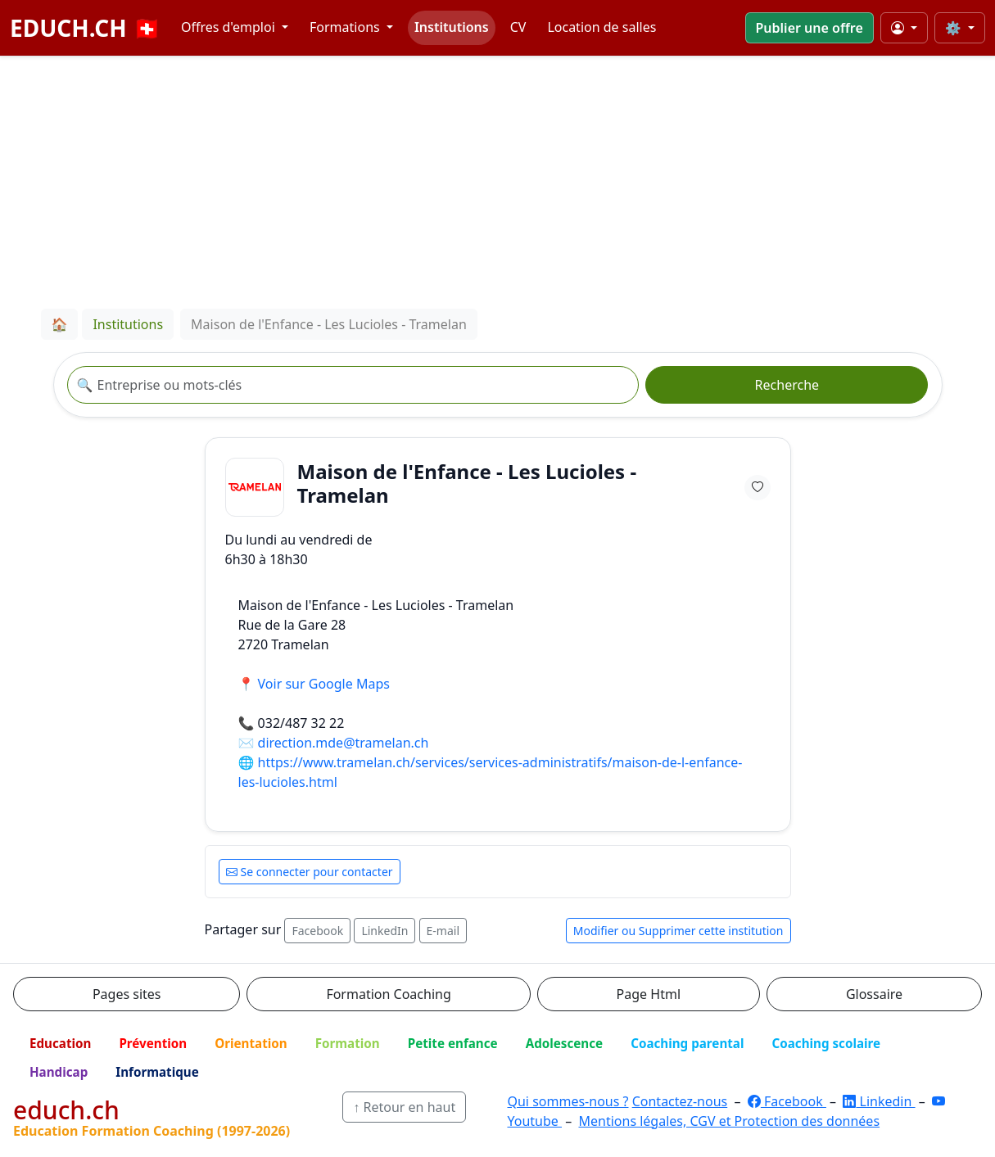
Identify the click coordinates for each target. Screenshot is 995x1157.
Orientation (251, 1043)
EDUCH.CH (85, 27)
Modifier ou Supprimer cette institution (678, 930)
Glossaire (874, 994)
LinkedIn (384, 930)
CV (518, 27)
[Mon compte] (904, 27)
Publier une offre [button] (809, 28)
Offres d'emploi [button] (229, 27)
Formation (347, 1043)
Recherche (787, 385)
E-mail (443, 930)
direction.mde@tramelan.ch (343, 743)
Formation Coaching (388, 994)
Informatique (157, 1072)
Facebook (317, 930)
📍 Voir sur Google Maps (314, 684)
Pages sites (127, 994)
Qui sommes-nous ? (567, 1101)
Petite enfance (453, 1043)
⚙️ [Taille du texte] (955, 28)
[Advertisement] (498, 179)
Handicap (58, 1072)
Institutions (451, 27)
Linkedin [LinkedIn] (879, 1101)
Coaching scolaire (825, 1043)
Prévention (153, 1043)
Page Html (649, 994)
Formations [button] (346, 27)
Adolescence (565, 1043)
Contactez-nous (680, 1101)
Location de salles (601, 27)
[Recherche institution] (353, 385)
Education (60, 1043)
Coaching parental (687, 1043)
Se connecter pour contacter (309, 871)
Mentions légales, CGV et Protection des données (729, 1121)
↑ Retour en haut (404, 1107)
